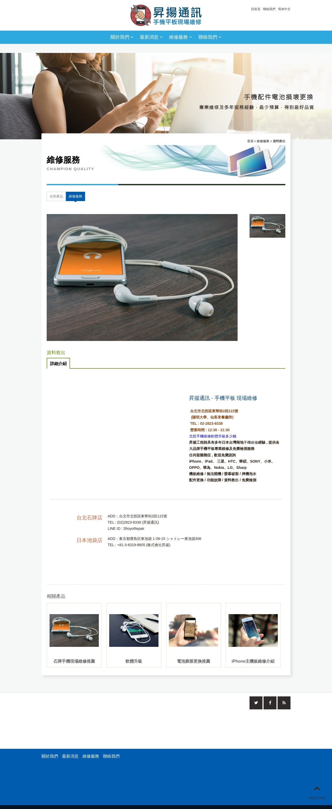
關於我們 (122, 37)
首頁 (250, 141)
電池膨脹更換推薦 (193, 661)
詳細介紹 (58, 363)
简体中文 (284, 9)
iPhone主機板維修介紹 (253, 661)
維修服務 (180, 37)
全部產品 (56, 196)
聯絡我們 (269, 9)
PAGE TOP (317, 792)
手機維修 (251, 443)
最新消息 (151, 37)
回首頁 (255, 9)
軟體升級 (134, 661)
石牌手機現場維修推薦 (74, 661)
